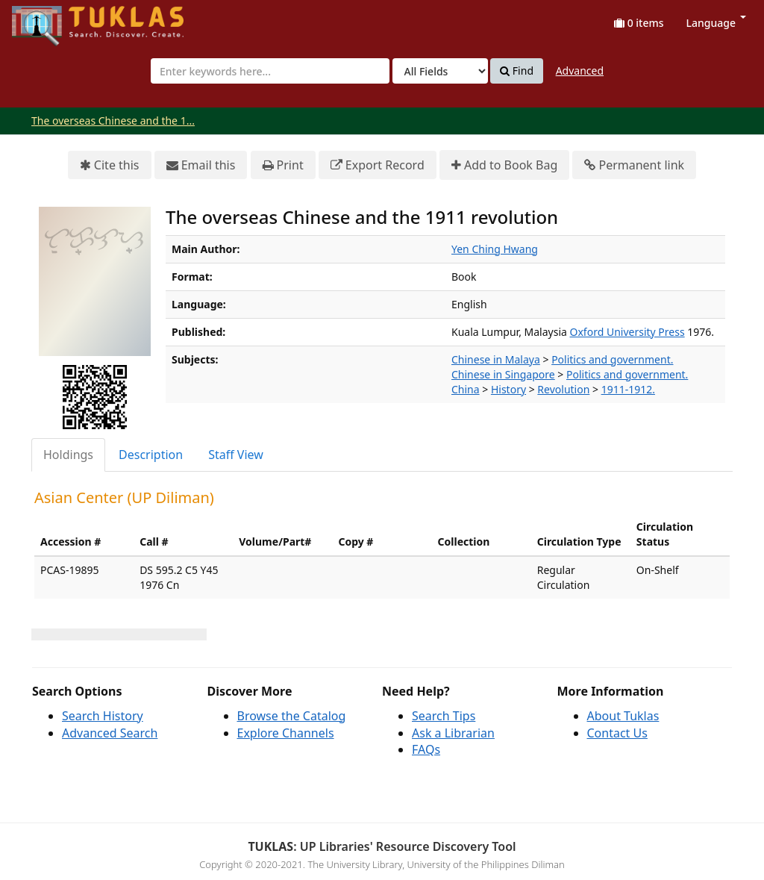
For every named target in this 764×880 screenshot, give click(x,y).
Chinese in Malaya (495, 359)
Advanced (580, 70)
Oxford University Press (627, 332)
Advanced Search (109, 733)
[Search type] (440, 71)
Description (151, 454)
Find (516, 70)
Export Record (378, 165)
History (508, 389)
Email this (201, 165)
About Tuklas (623, 716)
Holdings (68, 454)
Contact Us (617, 733)
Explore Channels (285, 733)
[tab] (69, 455)
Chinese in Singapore (503, 374)
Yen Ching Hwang (494, 249)
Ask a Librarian (453, 733)
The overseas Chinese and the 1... (113, 120)
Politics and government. (612, 359)
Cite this (110, 165)
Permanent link (634, 165)
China (465, 389)
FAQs (426, 749)
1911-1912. (628, 389)
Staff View (235, 454)
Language (716, 23)
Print (283, 165)
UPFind (48, 19)
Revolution (563, 389)
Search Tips (443, 716)
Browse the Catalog (291, 716)
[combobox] (270, 71)
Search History (102, 716)
